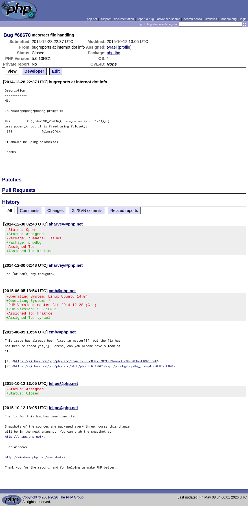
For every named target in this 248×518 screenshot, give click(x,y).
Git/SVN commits (86, 210)
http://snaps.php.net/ (24, 448)
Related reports (124, 210)
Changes (55, 210)
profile (124, 47)
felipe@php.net (63, 393)
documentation (124, 19)
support (105, 19)
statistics (211, 19)
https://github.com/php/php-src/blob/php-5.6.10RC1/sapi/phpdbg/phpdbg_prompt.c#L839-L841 (94, 376)
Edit (56, 71)
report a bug (145, 19)
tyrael (112, 47)
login (243, 19)
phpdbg (113, 53)
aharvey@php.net (66, 224)
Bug (8, 35)
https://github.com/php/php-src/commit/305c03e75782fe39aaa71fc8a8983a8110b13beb (85, 371)
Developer (34, 71)
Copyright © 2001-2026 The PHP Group (53, 509)
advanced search (168, 19)
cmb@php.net (62, 296)
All (9, 210)
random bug (228, 19)
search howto (193, 19)
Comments (29, 210)
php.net (92, 19)
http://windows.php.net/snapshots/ (35, 469)
